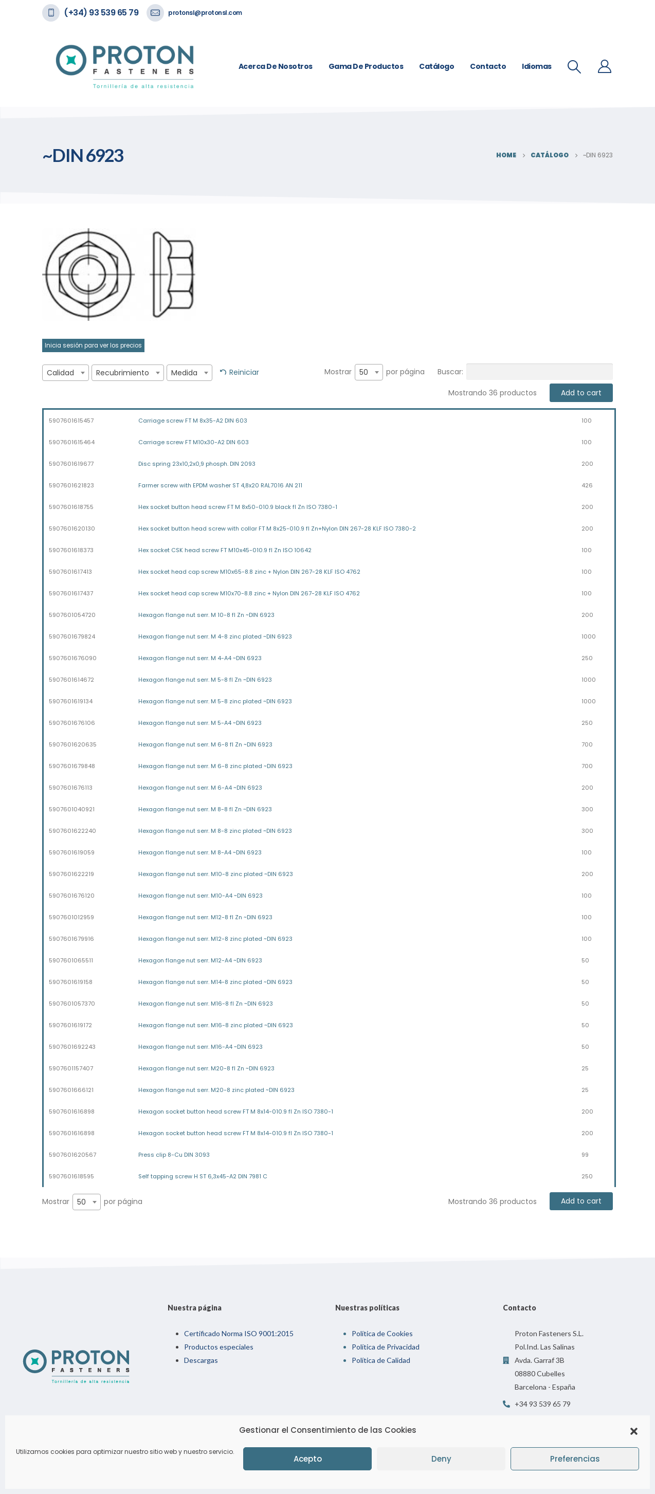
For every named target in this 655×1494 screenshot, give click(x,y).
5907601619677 (71, 464)
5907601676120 (72, 895)
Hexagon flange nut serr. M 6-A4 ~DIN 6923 (200, 788)
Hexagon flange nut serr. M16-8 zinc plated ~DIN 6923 (215, 1025)
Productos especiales (218, 1346)
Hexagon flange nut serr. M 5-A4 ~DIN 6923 (200, 723)
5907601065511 (71, 960)
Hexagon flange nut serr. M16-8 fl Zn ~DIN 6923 (205, 1003)
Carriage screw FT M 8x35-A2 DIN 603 (192, 420)
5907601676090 (73, 658)
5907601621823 (71, 485)
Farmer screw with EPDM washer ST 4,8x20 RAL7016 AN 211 (220, 485)
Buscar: (525, 371)
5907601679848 (72, 766)
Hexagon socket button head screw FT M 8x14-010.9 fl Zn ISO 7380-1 (235, 1111)
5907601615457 (71, 420)
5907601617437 (71, 593)
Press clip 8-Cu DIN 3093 (174, 1155)
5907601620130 (72, 528)
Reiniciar (244, 372)
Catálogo (436, 66)
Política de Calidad (381, 1360)
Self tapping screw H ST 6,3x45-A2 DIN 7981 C (202, 1176)
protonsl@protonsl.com (205, 12)
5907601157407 (71, 1068)
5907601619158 (71, 982)
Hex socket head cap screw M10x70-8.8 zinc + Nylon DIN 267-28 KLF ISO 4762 (249, 593)
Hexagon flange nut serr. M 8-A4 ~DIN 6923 (200, 852)
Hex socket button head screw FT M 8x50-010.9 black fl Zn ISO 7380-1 (237, 507)
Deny (441, 1458)
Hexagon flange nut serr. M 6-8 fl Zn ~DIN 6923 (205, 744)
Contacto (488, 66)
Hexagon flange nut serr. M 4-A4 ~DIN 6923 (200, 658)
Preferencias (575, 1458)
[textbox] (65, 372)
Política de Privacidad (386, 1346)
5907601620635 (73, 744)
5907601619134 (71, 701)
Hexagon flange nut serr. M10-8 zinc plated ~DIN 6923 (215, 874)
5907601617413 (70, 572)
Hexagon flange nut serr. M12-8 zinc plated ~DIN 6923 (215, 939)
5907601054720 (72, 615)
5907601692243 (72, 1047)
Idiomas (537, 66)
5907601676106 (72, 723)
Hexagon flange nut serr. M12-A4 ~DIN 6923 (200, 960)
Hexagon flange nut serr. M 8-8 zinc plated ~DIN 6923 (215, 831)
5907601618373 (71, 550)
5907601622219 (71, 874)
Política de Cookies (382, 1333)
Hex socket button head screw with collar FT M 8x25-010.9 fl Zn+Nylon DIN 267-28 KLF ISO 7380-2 (277, 528)
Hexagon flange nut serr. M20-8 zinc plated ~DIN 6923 (216, 1090)
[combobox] (65, 373)
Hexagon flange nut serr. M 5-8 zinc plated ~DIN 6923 (215, 701)
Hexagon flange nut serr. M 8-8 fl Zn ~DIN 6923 (205, 809)
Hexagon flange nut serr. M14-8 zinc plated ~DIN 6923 (215, 982)
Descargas (201, 1360)
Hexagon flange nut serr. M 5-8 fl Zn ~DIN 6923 (205, 680)
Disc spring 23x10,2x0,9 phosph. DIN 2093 (197, 464)
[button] (634, 1430)
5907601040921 (72, 809)
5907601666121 (71, 1090)
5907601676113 (71, 788)
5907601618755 (71, 507)
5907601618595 (71, 1176)
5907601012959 (71, 917)
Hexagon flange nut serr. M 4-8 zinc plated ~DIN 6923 (215, 636)
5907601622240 (72, 831)
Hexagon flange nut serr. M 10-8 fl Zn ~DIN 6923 (206, 615)
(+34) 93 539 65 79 (101, 13)
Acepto (308, 1458)
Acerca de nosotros (276, 66)
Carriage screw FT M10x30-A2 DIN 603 (193, 442)
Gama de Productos (366, 66)
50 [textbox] (363, 372)
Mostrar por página (374, 372)
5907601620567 (72, 1155)
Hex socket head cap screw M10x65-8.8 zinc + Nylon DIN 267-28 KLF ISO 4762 (249, 572)
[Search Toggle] (575, 67)
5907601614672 (71, 680)
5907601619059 (72, 852)
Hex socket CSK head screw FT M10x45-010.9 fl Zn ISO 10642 (225, 550)
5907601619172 (70, 1025)
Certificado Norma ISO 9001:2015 (239, 1333)
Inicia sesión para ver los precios (93, 345)
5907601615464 (72, 442)
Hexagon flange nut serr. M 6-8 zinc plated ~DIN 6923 (215, 766)
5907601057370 (72, 1003)
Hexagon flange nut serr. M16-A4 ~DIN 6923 (200, 1047)
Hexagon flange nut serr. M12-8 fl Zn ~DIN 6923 (205, 917)
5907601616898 (72, 1111)
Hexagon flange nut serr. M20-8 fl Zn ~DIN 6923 (206, 1068)
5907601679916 (71, 939)
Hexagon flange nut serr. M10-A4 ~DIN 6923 (200, 895)
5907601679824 (72, 636)
